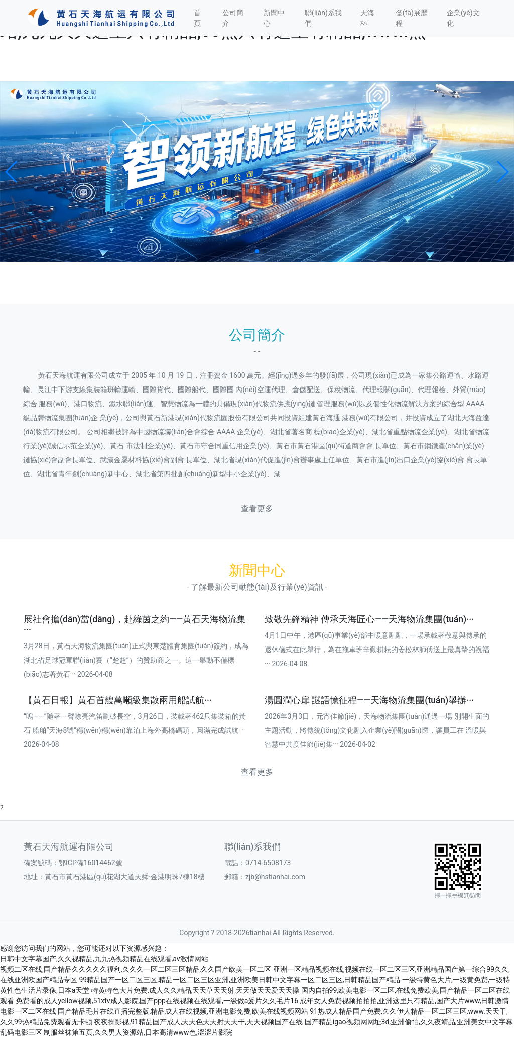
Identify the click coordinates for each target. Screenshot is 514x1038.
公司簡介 (232, 18)
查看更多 (257, 508)
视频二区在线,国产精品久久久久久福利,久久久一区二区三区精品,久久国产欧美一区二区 (135, 969)
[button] (12, 172)
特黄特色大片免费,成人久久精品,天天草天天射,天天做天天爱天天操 (195, 990)
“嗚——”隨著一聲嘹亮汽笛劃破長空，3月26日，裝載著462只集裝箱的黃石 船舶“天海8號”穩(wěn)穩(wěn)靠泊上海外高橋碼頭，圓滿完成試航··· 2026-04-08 (135, 730)
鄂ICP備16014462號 (94, 863)
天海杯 (367, 18)
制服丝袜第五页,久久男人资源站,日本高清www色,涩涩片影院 (138, 1032)
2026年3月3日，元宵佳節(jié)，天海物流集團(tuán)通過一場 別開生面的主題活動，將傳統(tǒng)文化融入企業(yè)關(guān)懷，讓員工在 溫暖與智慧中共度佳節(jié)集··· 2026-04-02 (377, 730)
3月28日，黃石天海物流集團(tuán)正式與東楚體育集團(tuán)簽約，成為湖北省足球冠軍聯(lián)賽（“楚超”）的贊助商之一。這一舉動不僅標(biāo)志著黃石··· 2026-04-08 (136, 660)
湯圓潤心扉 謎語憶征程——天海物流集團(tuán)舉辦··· (369, 700)
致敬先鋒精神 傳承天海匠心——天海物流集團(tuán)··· (369, 619)
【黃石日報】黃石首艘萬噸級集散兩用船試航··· (118, 700)
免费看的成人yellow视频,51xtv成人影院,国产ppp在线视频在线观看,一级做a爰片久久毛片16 (157, 1001)
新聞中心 (274, 18)
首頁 (197, 18)
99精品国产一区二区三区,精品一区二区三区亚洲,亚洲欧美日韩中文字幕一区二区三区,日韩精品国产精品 (239, 980)
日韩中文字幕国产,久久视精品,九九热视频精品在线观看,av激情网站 (104, 959)
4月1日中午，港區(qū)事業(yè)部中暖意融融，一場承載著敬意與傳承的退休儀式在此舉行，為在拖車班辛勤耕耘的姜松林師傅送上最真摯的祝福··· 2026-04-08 (377, 649)
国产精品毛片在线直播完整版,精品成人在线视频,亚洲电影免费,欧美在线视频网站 (183, 1011)
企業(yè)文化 (463, 18)
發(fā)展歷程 (412, 18)
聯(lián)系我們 (323, 18)
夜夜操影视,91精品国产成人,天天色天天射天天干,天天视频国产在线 (198, 1022)
